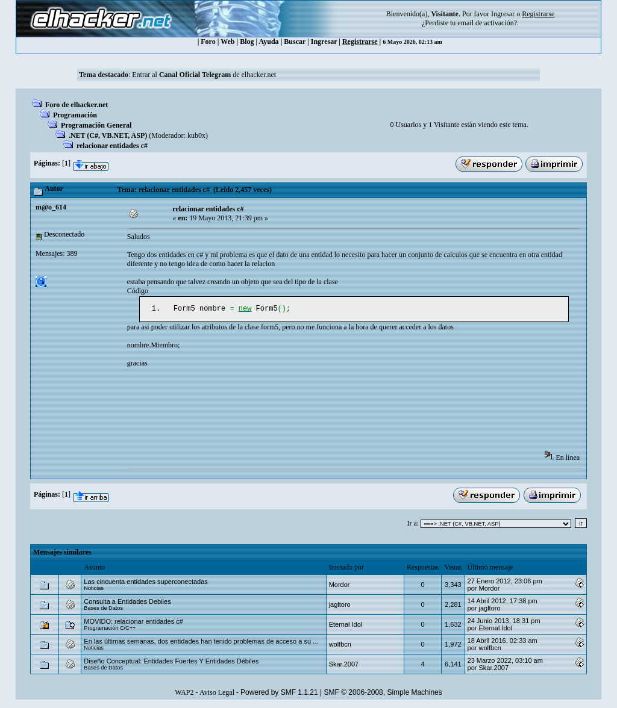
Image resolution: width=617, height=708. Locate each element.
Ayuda (269, 41)
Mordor (339, 585)
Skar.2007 (344, 665)
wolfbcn (340, 645)
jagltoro (340, 605)
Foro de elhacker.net (76, 105)
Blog (247, 41)
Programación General (96, 125)
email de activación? (487, 23)
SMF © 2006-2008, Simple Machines (383, 693)
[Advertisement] (346, 414)
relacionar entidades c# (112, 145)
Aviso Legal (216, 693)
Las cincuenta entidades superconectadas (145, 582)
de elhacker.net (253, 74)
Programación (75, 115)
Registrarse (360, 41)
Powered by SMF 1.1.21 (279, 693)
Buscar (294, 41)
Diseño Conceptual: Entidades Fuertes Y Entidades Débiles (171, 662)
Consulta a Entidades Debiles (127, 602)
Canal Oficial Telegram (195, 74)
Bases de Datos (103, 609)
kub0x (196, 135)
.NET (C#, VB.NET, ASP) (108, 135)
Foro (208, 41)
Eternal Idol (346, 625)
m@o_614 (51, 207)
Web (227, 41)
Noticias (94, 589)
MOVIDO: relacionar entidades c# (133, 622)
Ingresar (503, 14)
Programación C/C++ (110, 629)
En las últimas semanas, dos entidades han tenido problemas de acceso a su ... (201, 642)
